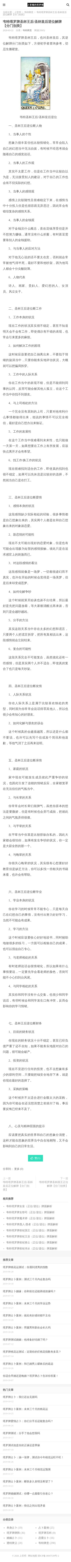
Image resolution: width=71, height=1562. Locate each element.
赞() (35, 1158)
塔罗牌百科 (45, 1532)
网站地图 (32, 1555)
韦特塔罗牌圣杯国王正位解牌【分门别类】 (53, 1184)
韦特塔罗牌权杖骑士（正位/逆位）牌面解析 (31, 1242)
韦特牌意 (28, 12)
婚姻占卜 (12, 1538)
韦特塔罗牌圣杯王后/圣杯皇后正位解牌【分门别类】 (18, 1186)
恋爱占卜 (43, 1538)
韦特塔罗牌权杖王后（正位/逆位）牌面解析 (31, 1236)
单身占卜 (12, 1527)
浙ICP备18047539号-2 (48, 1555)
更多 (17, 1169)
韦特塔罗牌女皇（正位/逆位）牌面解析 (29, 1206)
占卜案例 (43, 1527)
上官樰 (35, 5)
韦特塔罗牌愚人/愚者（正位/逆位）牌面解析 (32, 1224)
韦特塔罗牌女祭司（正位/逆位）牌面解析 (30, 1212)
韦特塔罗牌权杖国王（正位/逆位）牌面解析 (31, 1230)
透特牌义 (12, 1543)
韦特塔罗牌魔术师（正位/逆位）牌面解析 (30, 1218)
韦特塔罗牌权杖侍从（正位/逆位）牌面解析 (31, 1248)
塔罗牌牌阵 (13, 1532)
